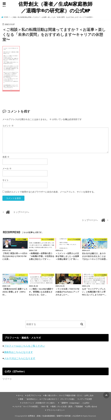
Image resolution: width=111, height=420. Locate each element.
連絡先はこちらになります (18, 352)
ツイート (7, 378)
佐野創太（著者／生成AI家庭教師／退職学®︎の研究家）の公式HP (55, 7)
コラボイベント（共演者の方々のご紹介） (39, 403)
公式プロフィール (34, 395)
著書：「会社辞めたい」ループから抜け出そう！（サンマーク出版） (47, 399)
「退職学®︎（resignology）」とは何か (75, 403)
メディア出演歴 (85, 399)
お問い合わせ (91, 406)
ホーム (20, 395)
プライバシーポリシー (56, 410)
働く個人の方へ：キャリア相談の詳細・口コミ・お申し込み (69, 395)
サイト (5, 180)
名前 (5, 157)
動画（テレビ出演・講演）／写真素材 (67, 406)
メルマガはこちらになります (19, 358)
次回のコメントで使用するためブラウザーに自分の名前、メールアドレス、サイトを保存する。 (50, 192)
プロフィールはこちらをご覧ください (24, 345)
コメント (8, 125)
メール (6, 168)
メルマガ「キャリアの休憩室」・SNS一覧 (31, 406)
